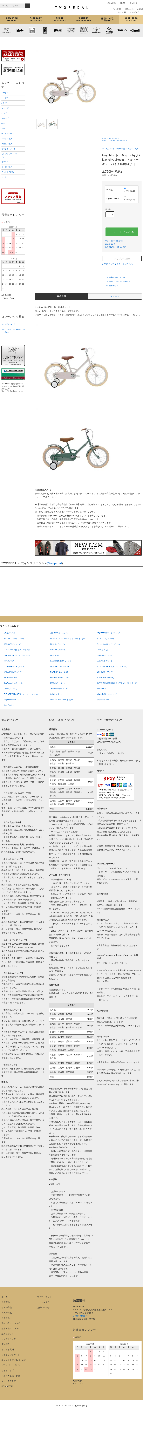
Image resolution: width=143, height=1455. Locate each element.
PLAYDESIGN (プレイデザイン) (58, 30)
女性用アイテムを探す (83, 19)
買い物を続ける (110, 286)
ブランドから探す (60, 19)
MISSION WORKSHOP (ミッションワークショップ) (83, 30)
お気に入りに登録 (122, 258)
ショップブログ (131, 19)
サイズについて (8, 1339)
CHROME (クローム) (45, 30)
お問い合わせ (128, 9)
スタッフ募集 (115, 9)
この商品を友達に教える (113, 277)
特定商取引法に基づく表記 (115, 247)
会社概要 (139, 9)
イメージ (115, 296)
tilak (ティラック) (19, 30)
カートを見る (43, 1302)
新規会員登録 (110, 3)
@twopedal (54, 563)
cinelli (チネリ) (135, 30)
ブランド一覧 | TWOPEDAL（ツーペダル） (13, 331)
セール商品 (6, 1307)
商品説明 (61, 296)
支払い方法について (10, 1323)
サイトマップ (7, 1370)
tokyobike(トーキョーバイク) (118, 140)
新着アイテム (12, 19)
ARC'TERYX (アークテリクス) (6, 30)
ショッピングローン (8, 324)
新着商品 (5, 1302)
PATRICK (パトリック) (96, 30)
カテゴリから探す (36, 19)
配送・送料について (10, 1328)
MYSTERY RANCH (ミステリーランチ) (70, 30)
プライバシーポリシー (11, 1365)
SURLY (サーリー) (122, 30)
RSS (3, 1386)
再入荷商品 (6, 1313)
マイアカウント (44, 1297)
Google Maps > (80, 1316)
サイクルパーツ (114, 138)
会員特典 (121, 3)
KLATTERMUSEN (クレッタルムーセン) (32, 30)
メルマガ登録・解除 (10, 1376)
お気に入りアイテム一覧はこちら (119, 264)
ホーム (104, 138)
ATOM (10, 1386)
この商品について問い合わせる (116, 281)
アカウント (132, 3)
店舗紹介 (107, 19)
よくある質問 (120, 12)
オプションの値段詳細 (114, 241)
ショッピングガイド (135, 12)
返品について (110, 244)
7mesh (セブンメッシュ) (109, 30)
